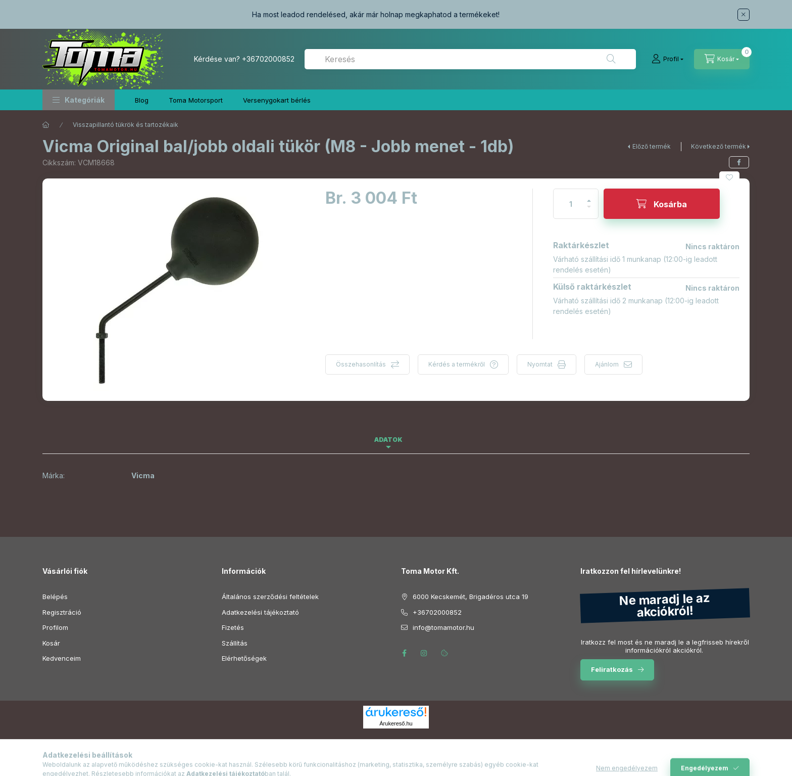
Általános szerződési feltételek (270, 596)
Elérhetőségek (244, 658)
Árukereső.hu (395, 723)
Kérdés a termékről (456, 364)
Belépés (55, 596)
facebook (404, 653)
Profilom (55, 627)
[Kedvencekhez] (729, 177)
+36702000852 (268, 59)
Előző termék (651, 146)
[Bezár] (743, 15)
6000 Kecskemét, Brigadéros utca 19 (470, 596)
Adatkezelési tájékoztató (260, 612)
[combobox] (470, 59)
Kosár (51, 643)
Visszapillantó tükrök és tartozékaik (125, 124)
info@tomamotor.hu (443, 627)
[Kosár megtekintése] (722, 59)
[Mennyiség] (570, 203)
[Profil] (667, 59)
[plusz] (589, 196)
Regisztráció (61, 612)
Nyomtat (540, 364)
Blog (141, 100)
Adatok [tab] (388, 439)
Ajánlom (607, 364)
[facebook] (739, 162)
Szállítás (234, 643)
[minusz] (589, 211)
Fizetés (233, 627)
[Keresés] (611, 59)
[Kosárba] (662, 204)
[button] (78, 99)
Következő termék (718, 146)
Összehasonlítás (361, 364)
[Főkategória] (45, 124)
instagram (424, 653)
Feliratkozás (612, 669)
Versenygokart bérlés (277, 100)
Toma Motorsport (196, 100)
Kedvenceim (61, 658)
